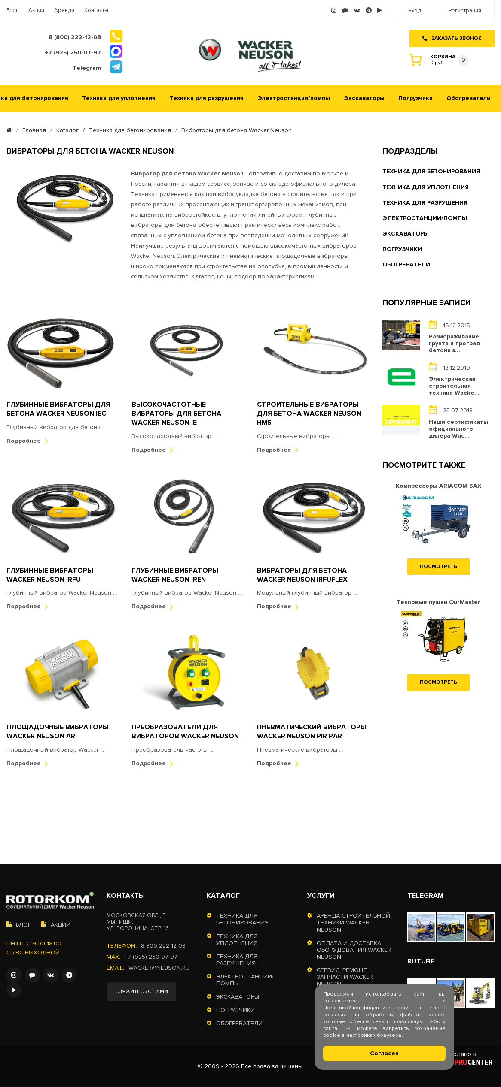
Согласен (384, 1053)
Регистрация (465, 11)
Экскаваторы (364, 97)
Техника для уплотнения (119, 97)
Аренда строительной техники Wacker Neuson (353, 922)
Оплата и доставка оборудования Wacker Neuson (354, 950)
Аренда (64, 10)
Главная (34, 129)
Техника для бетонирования (130, 129)
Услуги (320, 896)
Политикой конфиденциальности (366, 1008)
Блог (12, 10)
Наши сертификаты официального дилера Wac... (458, 427)
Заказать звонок (452, 38)
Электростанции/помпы (293, 97)
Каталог (67, 129)
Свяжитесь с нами (141, 991)
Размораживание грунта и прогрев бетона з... (454, 342)
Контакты (96, 10)
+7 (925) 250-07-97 (151, 957)
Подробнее (27, 439)
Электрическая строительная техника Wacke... (454, 385)
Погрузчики (415, 97)
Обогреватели (468, 97)
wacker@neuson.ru (159, 968)
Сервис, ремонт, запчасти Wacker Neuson (345, 977)
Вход (414, 11)
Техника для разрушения (206, 97)
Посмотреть (438, 565)
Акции (36, 10)
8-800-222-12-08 (163, 945)
